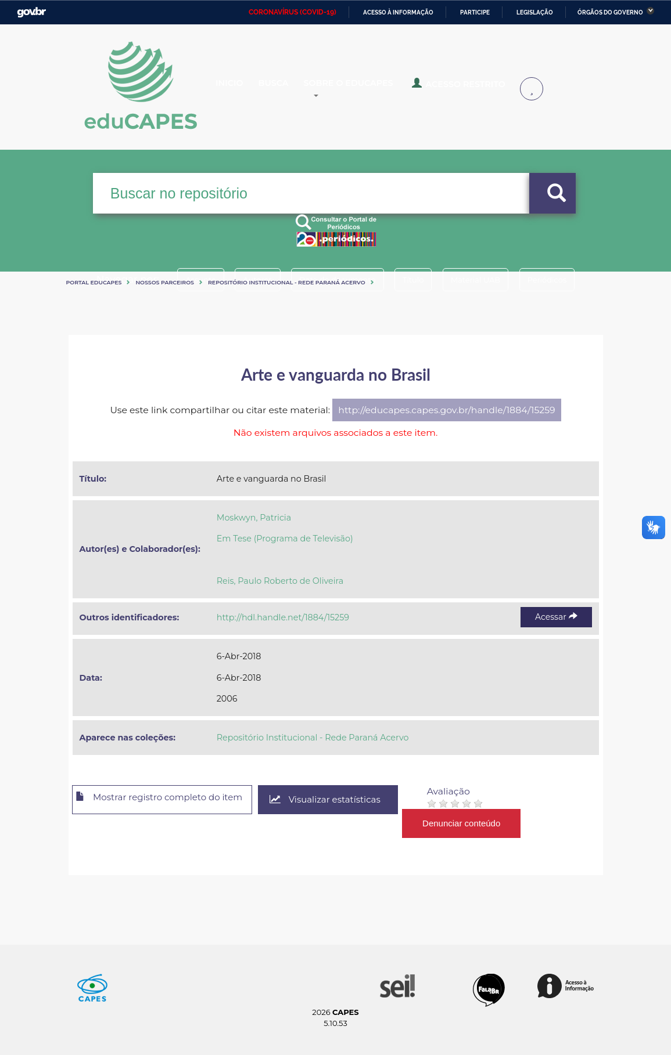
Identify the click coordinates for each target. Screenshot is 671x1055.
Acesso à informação (398, 12)
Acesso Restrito (479, 88)
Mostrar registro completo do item (168, 800)
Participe (475, 12)
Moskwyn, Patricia (254, 517)
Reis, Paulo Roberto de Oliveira (280, 581)
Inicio (238, 89)
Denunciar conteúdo (486, 823)
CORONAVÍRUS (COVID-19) (292, 12)
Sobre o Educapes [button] (378, 89)
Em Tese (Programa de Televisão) (285, 538)
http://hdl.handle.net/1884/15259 (283, 617)
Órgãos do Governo (610, 12)
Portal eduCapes (94, 282)
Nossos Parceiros (164, 282)
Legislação (534, 12)
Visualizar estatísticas (346, 799)
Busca (291, 89)
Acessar (556, 617)
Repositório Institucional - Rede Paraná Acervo (286, 282)
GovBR (31, 12)
